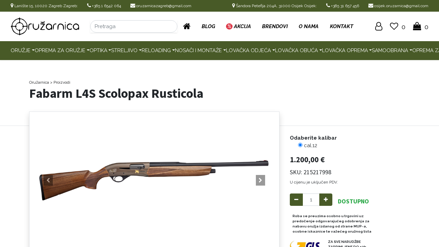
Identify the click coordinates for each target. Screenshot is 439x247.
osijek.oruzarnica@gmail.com (398, 5)
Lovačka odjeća (248, 50)
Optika (98, 50)
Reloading (156, 50)
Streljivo (124, 50)
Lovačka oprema (345, 50)
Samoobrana (390, 50)
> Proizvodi (60, 82)
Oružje (21, 50)
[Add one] (325, 199)
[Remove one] (296, 199)
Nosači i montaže (198, 50)
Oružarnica (39, 82)
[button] (48, 180)
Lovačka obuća (296, 50)
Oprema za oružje (60, 50)
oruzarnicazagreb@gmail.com (160, 5)
